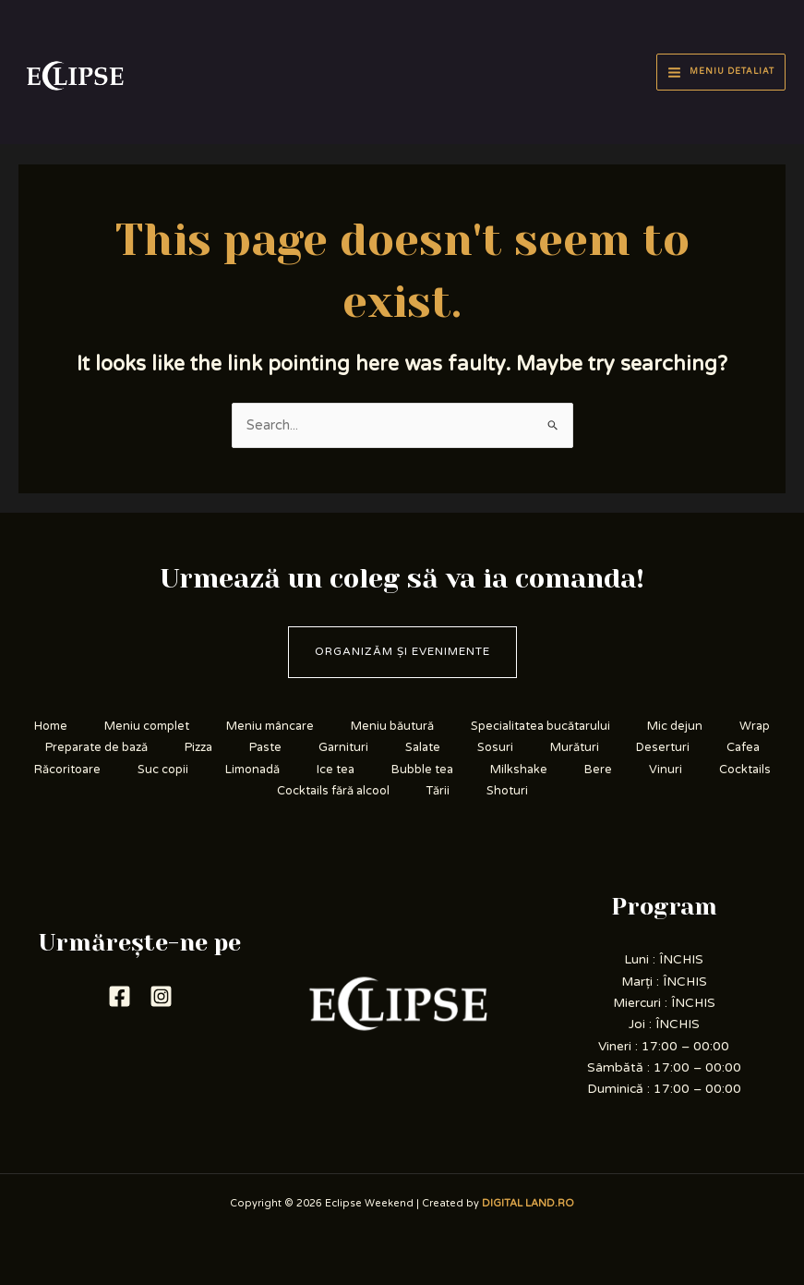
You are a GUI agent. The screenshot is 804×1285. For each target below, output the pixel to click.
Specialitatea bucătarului (540, 726)
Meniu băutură (392, 726)
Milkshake (518, 769)
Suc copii (163, 769)
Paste (265, 747)
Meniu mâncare (270, 726)
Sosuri (495, 747)
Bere (598, 769)
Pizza (198, 747)
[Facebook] (119, 996)
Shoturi (507, 790)
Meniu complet (146, 726)
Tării (438, 790)
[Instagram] (161, 996)
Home (50, 726)
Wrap (754, 726)
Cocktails (745, 769)
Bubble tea (422, 769)
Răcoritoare (67, 769)
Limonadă (252, 769)
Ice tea (335, 769)
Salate (422, 747)
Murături (574, 747)
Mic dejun (674, 726)
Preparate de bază (96, 747)
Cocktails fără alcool (333, 790)
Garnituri (343, 747)
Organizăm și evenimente (402, 651)
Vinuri (665, 769)
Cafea (743, 747)
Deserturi (663, 747)
